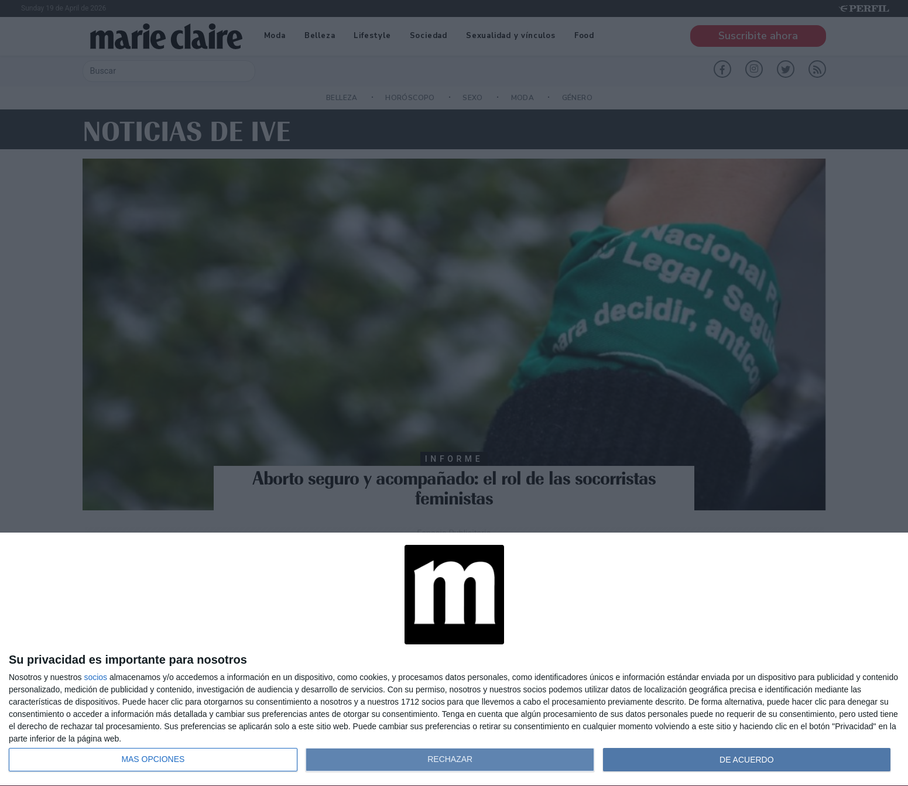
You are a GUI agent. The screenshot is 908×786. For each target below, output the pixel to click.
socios (95, 677)
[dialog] (454, 659)
